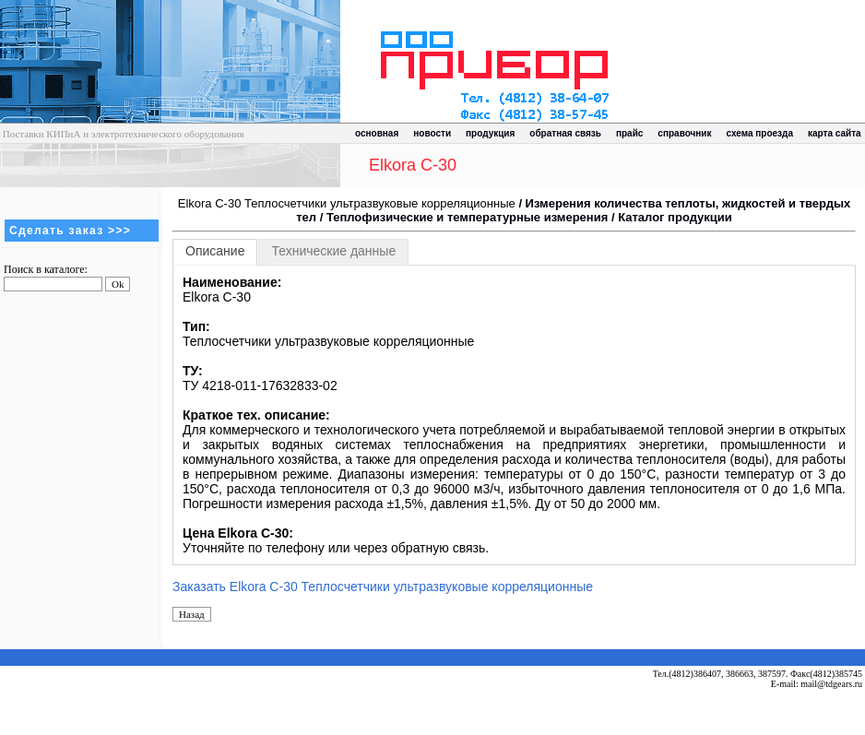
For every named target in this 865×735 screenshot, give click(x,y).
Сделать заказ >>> (70, 230)
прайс (629, 133)
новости (432, 133)
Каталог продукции (675, 217)
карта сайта (834, 133)
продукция (490, 133)
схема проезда (760, 133)
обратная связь (565, 133)
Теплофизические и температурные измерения (467, 217)
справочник (684, 133)
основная (376, 133)
